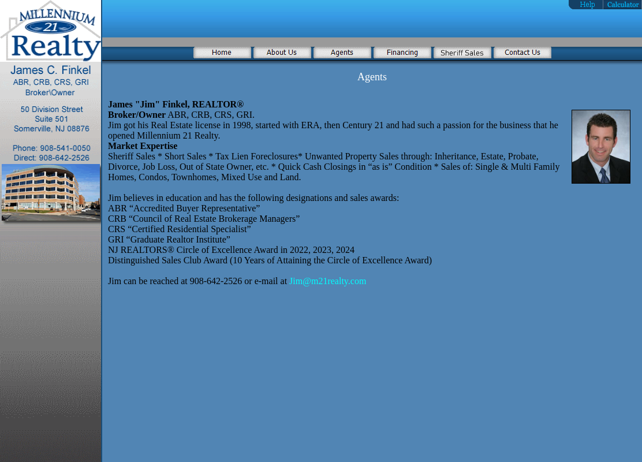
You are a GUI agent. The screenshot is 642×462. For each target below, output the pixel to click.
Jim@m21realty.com (327, 281)
